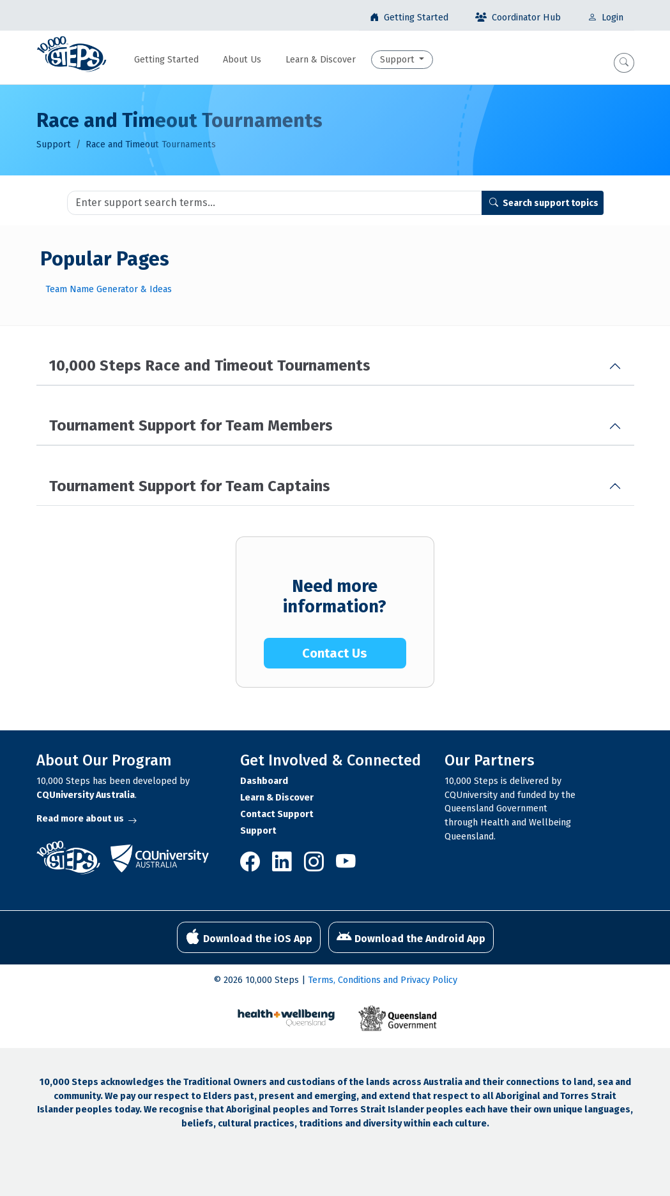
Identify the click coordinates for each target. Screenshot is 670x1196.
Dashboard (264, 781)
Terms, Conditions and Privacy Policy (382, 980)
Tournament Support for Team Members (191, 425)
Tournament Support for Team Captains (189, 486)
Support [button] (398, 59)
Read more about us (86, 818)
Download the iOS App (248, 937)
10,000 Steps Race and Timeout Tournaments (209, 365)
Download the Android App (411, 937)
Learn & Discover (277, 797)
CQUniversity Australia (85, 795)
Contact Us (334, 653)
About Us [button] (242, 59)
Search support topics (543, 203)
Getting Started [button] (166, 59)
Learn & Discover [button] (321, 59)
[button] (624, 63)
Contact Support (277, 814)
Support (53, 144)
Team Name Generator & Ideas (108, 289)
